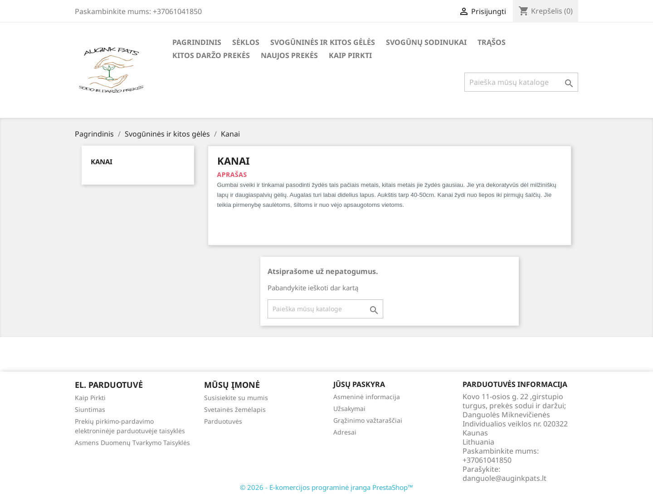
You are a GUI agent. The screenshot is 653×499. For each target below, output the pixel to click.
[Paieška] (521, 82)
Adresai (344, 432)
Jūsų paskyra (359, 384)
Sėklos (245, 42)
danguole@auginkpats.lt (504, 478)
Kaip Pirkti (350, 55)
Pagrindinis (196, 42)
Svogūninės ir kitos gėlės (322, 42)
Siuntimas (90, 409)
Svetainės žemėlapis (235, 409)
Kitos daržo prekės (211, 55)
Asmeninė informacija (366, 396)
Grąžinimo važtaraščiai (367, 420)
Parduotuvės (223, 421)
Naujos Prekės (289, 55)
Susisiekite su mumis (236, 397)
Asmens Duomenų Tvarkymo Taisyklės (132, 442)
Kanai (101, 161)
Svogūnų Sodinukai (426, 42)
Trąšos (492, 42)
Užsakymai (349, 408)
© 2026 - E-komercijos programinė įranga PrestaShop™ (326, 487)
